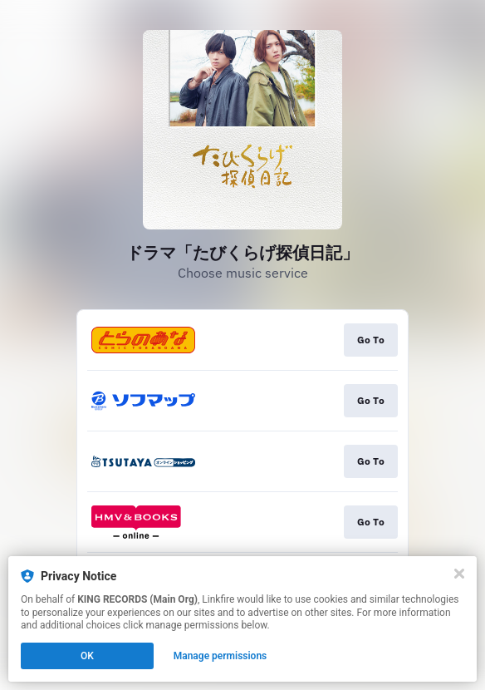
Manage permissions (220, 656)
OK (87, 656)
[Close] (459, 573)
